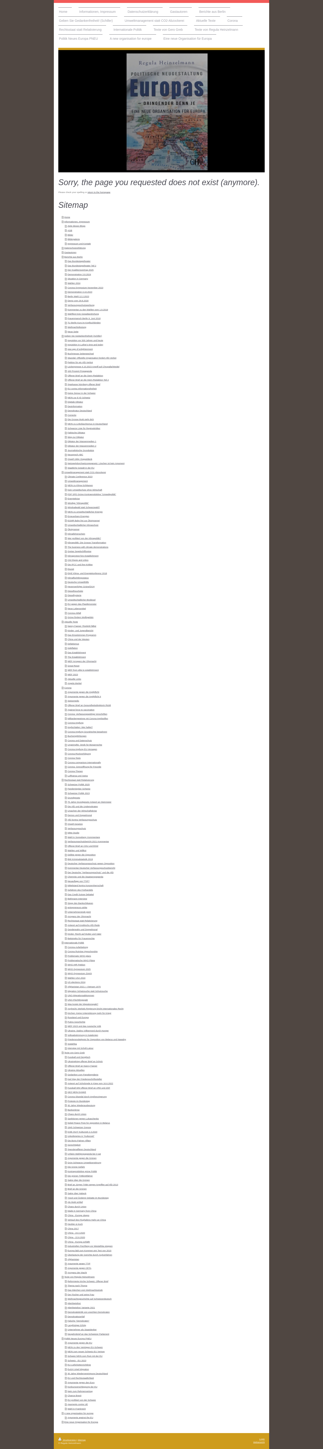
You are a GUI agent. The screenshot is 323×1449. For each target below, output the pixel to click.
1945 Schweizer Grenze (79, 1127)
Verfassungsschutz (77, 828)
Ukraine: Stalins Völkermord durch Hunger (88, 1030)
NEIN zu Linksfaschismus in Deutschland (88, 424)
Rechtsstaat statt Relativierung (79, 780)
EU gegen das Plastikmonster (82, 604)
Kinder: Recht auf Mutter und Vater (84, 934)
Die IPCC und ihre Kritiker (80, 564)
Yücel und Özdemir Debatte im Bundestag (88, 1198)
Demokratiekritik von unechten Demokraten (89, 1312)
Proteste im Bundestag (79, 1101)
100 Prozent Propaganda (80, 371)
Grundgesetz (74, 797)
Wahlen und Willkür (77, 850)
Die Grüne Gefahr (76, 1167)
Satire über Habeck (77, 1193)
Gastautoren (70, 252)
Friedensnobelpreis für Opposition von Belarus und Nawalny (97, 1039)
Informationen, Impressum (77, 221)
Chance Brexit (74, 1395)
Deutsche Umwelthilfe (78, 582)
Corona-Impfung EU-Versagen (82, 749)
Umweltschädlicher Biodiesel (82, 599)
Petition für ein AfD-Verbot (80, 362)
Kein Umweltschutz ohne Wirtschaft (85, 490)
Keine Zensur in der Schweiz (82, 393)
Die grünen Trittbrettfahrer (80, 1176)
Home (67, 217)
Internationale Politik (74, 942)
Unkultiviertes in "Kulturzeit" (81, 1136)
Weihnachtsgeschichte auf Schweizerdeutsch (89, 1299)
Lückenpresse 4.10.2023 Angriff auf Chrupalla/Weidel (93, 366)
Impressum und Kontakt (79, 243)
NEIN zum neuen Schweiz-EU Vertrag (86, 1351)
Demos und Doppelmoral (80, 815)
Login (262, 1439)
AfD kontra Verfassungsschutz (82, 819)
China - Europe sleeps (78, 1215)
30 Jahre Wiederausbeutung (81, 1105)
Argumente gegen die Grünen (82, 1158)
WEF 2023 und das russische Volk (84, 1026)
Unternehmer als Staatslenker (82, 1329)
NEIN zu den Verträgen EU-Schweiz (85, 1347)
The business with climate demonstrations (88, 547)
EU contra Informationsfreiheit (82, 388)
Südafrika (72, 1044)
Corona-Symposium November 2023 (85, 287)
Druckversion (67, 1440)
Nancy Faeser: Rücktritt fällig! (82, 626)
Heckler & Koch (75, 1224)
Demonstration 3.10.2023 (80, 292)
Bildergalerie (74, 239)
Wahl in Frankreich (77, 1408)
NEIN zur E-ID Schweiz (79, 397)
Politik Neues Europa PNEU (77, 1338)
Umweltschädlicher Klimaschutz (83, 525)
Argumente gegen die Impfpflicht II (84, 696)
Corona (67, 687)
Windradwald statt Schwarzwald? (84, 507)
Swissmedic (73, 700)
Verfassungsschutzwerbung (81, 305)
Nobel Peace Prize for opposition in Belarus (89, 1123)
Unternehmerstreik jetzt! (79, 912)
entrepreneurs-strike (77, 907)
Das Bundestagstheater (79, 261)
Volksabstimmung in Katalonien (83, 1035)
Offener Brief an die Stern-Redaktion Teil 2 (88, 380)
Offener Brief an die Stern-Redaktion (85, 375)
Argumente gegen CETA (79, 1268)
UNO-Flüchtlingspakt (78, 1000)
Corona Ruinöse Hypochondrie (83, 951)
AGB (70, 230)
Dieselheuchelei (75, 591)
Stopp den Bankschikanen (80, 903)
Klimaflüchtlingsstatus (78, 578)
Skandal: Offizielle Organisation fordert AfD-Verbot (92, 358)
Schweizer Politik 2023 (79, 793)
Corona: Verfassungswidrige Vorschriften (87, 714)
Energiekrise (74, 498)
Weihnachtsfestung (77, 327)
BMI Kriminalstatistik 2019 (80, 859)
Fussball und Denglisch (79, 1057)
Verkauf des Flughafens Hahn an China (87, 1220)
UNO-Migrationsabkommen (81, 995)
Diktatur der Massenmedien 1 (82, 441)
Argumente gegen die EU (80, 1343)
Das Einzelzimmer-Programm (82, 635)
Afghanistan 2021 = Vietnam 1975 (84, 986)
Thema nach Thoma (77, 1285)
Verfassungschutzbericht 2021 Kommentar (88, 841)
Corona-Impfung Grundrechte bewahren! (87, 731)
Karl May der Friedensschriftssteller (85, 1079)
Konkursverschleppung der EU (82, 1386)
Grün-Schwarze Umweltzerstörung (84, 1162)
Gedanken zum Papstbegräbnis (83, 1074)
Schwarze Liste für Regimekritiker (84, 428)
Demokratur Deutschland (80, 410)
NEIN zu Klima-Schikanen (80, 485)
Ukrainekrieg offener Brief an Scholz (85, 1061)
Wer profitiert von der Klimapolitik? (84, 538)
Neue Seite (73, 331)
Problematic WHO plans (79, 956)
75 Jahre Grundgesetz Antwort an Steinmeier (89, 802)
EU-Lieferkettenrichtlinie (79, 1365)
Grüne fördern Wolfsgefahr (81, 617)
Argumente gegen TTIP (79, 1263)
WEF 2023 (73, 674)
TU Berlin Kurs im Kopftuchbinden (84, 322)
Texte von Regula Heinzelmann (79, 1277)
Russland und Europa (78, 1017)
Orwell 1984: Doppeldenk (80, 459)
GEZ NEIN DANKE (77, 1092)
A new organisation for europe (78, 1413)
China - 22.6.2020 (76, 1237)
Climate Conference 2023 (80, 476)
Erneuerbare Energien (78, 516)
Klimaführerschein (76, 534)
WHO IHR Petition (76, 964)
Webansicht (259, 1442)
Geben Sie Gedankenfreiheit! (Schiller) (83, 336)
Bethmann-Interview (77, 898)
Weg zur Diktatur (76, 437)
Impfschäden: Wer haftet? (80, 727)
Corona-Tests (74, 758)
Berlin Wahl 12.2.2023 (78, 296)
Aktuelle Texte (71, 621)
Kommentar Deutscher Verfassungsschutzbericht (91, 868)
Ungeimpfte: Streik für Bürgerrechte (85, 744)
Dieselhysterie (74, 595)
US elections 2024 (76, 982)
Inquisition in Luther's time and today (85, 344)
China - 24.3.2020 (76, 1233)
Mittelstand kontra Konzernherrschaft (85, 885)
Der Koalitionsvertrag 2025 (81, 270)
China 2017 (73, 1228)
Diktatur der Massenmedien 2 (82, 446)
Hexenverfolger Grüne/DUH (81, 586)
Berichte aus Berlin (73, 257)
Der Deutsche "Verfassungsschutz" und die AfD (90, 872)
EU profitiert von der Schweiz (82, 1400)
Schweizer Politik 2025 (79, 784)
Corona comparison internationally (84, 762)
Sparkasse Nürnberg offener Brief (84, 384)
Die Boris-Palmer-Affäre (79, 1140)
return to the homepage (98, 192)
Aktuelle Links (74, 679)
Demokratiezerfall (76, 1316)
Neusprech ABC (75, 454)
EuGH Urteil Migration (78, 1369)
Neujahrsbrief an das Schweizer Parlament (88, 1334)
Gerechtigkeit (74, 1145)
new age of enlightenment (80, 349)
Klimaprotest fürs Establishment (83, 556)
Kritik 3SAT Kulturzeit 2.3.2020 (82, 1132)
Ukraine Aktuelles (76, 1070)
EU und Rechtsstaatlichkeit (81, 1378)
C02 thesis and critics (78, 560)
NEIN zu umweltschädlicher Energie (85, 512)
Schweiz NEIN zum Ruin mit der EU (85, 1356)
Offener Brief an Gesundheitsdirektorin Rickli (89, 705)
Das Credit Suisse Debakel (81, 894)
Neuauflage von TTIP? (78, 881)
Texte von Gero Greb (74, 1052)
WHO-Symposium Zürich (80, 973)
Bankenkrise (74, 1110)
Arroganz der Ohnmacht (79, 916)
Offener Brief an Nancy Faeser (82, 1066)
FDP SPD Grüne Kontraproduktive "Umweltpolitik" (92, 494)
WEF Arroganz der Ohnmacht (82, 661)
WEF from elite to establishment (83, 670)
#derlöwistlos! (74, 1303)
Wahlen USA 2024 (76, 978)
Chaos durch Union (77, 1114)
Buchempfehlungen (77, 736)
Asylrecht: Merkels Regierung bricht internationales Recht (95, 1008)
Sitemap (82, 1440)
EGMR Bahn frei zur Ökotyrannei (84, 520)
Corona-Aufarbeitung (78, 947)
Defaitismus (73, 643)
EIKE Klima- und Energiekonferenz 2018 (87, 573)
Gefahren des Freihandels (80, 890)
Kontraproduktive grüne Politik (82, 1171)
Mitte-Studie (73, 832)
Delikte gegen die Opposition (82, 854)
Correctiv (72, 415)
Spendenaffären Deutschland (82, 1149)
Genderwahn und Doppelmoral (82, 929)
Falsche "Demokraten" (78, 1321)
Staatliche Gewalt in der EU (81, 468)
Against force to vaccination (81, 709)
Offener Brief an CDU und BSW (83, 846)
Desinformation (75, 406)
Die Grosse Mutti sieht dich (81, 419)
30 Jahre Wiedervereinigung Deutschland (88, 1373)
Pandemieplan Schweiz (79, 788)
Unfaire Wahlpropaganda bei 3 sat (84, 1154)
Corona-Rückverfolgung (79, 753)
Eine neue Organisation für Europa (81, 1422)
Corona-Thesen (75, 771)
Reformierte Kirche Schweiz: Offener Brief (88, 1281)
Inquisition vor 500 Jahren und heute (85, 340)
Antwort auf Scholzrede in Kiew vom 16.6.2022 (90, 1083)
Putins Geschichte (76, 1022)
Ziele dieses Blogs (76, 226)
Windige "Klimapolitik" (78, 503)
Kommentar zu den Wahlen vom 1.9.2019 (88, 309)
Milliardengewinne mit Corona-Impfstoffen (88, 718)
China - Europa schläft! (79, 1242)
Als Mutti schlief (75, 1202)
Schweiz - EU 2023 (77, 1360)
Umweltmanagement (78, 481)
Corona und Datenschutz (80, 740)
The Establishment (77, 657)
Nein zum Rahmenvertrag (80, 1391)
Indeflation (73, 648)
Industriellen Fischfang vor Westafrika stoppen (90, 1246)
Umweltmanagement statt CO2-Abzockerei (85, 472)
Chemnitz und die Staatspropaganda (85, 876)
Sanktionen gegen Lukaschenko (83, 1118)
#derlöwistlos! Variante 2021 (81, 1307)
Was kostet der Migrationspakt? (83, 1004)
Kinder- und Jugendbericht (80, 630)
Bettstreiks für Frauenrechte (81, 938)
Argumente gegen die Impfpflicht (83, 692)
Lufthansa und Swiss (78, 775)
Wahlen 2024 (74, 283)
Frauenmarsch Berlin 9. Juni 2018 (84, 318)
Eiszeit (71, 569)
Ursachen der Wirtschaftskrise (82, 810)
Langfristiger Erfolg (77, 1325)
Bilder (70, 235)
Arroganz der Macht (77, 1272)
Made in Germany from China (82, 1211)
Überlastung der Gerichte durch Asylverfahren (90, 1255)
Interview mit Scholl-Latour (80, 1048)
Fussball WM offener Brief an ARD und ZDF (89, 1088)
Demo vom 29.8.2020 (78, 300)
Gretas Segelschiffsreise (79, 551)
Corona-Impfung (75, 722)
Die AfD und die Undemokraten (83, 806)
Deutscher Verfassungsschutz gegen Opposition (91, 863)
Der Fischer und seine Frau (81, 1294)
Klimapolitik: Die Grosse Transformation (87, 542)
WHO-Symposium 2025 (79, 969)
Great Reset (73, 665)
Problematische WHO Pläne (81, 960)
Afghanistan (73, 1259)
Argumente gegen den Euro (81, 1382)
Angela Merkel (75, 683)
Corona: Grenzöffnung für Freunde (84, 766)
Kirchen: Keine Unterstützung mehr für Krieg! (89, 1013)
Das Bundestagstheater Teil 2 (82, 265)
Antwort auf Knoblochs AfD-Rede (84, 925)
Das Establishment (77, 652)
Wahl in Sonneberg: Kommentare (84, 837)
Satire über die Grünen (79, 1180)
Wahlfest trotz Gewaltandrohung (83, 314)
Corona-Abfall (74, 613)
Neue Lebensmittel (77, 608)
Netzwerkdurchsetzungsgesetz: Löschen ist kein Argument (96, 463)
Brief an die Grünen (77, 1189)
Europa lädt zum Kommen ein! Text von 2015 (89, 1250)
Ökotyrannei (73, 529)
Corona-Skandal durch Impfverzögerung (87, 1096)
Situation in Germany (78, 278)
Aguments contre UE (78, 1404)
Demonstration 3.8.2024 (79, 274)
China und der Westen (78, 639)
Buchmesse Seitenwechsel (81, 353)
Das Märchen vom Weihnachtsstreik (85, 1290)
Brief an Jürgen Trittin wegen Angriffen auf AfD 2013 (93, 1184)
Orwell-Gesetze (75, 824)
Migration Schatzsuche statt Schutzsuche (88, 991)
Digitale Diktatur (75, 402)
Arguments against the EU (80, 1417)
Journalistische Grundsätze (81, 450)
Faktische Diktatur (76, 432)
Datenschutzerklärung (74, 248)
